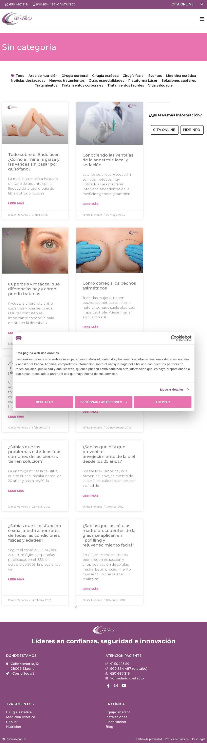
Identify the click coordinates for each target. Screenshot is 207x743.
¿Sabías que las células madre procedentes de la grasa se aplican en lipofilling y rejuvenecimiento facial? (109, 535)
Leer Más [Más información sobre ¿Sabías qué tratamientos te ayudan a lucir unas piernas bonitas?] (16, 416)
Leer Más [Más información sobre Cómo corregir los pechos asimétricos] (90, 327)
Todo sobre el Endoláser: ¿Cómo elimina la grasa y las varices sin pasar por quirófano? (34, 161)
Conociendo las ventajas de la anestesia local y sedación (107, 160)
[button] (202, 19)
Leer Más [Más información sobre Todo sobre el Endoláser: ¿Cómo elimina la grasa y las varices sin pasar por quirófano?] (16, 203)
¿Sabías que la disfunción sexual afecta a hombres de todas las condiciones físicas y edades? (34, 533)
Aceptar (162, 402)
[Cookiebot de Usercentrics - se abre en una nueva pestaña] (173, 338)
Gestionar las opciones (103, 402)
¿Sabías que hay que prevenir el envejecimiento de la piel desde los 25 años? (108, 454)
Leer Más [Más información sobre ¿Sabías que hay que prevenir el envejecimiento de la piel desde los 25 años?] (90, 495)
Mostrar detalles (172, 389)
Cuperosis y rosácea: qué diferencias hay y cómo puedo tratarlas (34, 289)
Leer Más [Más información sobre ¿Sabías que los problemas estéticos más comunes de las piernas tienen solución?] (16, 491)
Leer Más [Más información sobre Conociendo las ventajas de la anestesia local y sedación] (90, 204)
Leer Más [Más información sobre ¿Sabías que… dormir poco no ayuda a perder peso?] (90, 412)
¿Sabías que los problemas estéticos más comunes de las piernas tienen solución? (34, 454)
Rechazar (44, 402)
